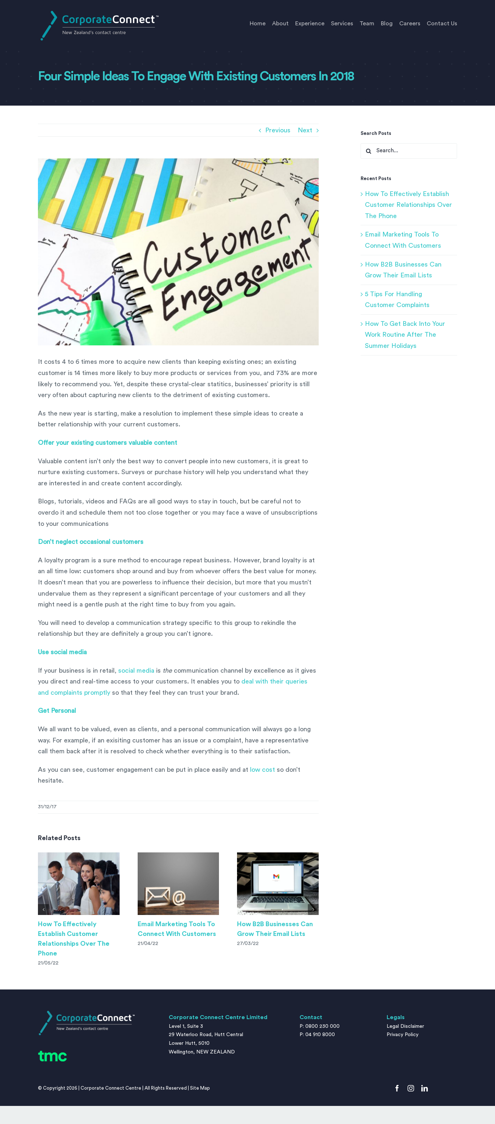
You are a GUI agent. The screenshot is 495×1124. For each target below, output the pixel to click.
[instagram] (411, 1088)
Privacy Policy (402, 1034)
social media (136, 670)
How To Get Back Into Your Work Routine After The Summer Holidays (405, 334)
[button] (43, 909)
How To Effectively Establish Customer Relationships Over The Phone (408, 205)
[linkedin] (424, 1088)
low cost (262, 769)
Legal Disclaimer (405, 1026)
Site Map (200, 1088)
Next (305, 130)
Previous (277, 130)
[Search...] (409, 151)
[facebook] (397, 1088)
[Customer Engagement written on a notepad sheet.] (178, 252)
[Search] (368, 151)
